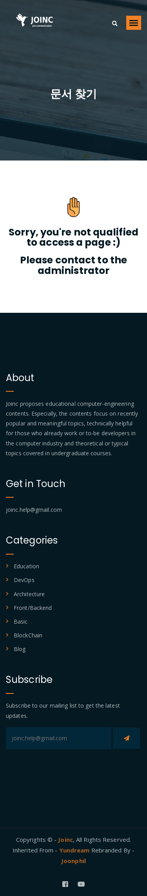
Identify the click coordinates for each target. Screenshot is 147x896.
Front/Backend (33, 607)
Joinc (65, 839)
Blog (19, 649)
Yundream (75, 850)
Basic (21, 621)
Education (26, 566)
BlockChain (28, 635)
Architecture (29, 594)
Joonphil (73, 861)
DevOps (24, 580)
